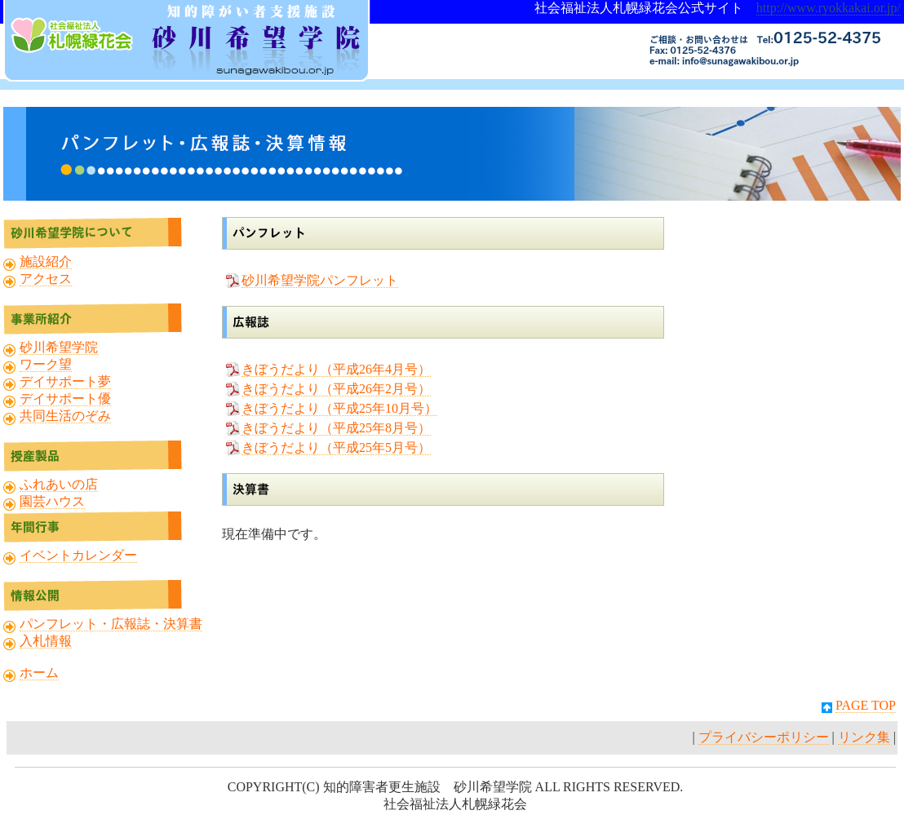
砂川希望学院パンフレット (320, 280)
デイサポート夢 (65, 381)
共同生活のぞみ (65, 416)
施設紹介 (46, 261)
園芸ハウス (52, 501)
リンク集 (864, 737)
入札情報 (46, 641)
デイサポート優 (65, 398)
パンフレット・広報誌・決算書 (111, 624)
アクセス (46, 279)
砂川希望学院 (59, 347)
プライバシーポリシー (763, 737)
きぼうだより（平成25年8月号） (336, 428)
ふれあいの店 (59, 484)
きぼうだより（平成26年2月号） (336, 389)
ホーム (39, 673)
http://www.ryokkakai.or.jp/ (828, 8)
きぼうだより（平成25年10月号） (339, 408)
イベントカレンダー (78, 555)
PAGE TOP (865, 705)
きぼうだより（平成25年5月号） (336, 447)
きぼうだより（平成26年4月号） (336, 369)
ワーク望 (46, 364)
